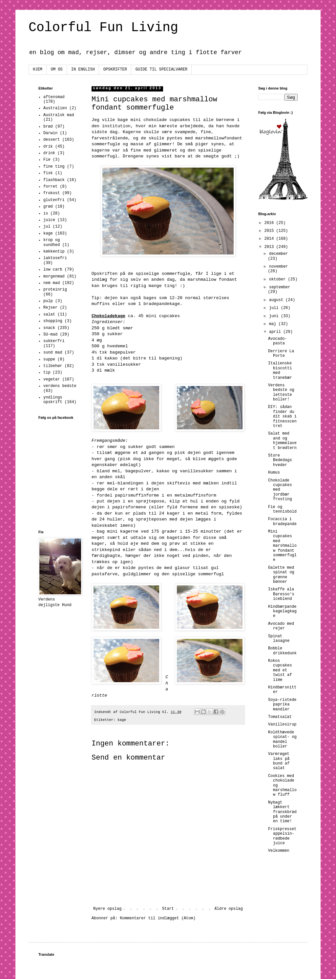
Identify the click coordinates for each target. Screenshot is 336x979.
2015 (270, 231)
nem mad (51, 283)
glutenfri (54, 200)
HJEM (37, 69)
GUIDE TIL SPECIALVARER (161, 69)
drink (49, 153)
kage (121, 720)
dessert (51, 139)
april (276, 332)
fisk (48, 173)
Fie (47, 159)
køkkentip (54, 251)
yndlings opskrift (52, 399)
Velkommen (278, 850)
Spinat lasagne (278, 638)
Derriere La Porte (281, 353)
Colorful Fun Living (103, 27)
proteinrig (55, 289)
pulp (48, 301)
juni (275, 316)
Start (168, 909)
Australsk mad (58, 115)
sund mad (52, 352)
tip (47, 372)
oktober (278, 279)
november (278, 266)
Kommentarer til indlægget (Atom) (157, 918)
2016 (270, 223)
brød (48, 126)
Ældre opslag (229, 909)
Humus (274, 472)
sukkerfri (54, 341)
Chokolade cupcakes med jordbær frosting (280, 490)
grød (48, 206)
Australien (55, 108)
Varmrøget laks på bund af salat (278, 761)
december (278, 254)
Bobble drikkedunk (282, 650)
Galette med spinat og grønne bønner (281, 574)
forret (50, 186)
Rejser (50, 307)
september (279, 287)
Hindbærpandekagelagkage (282, 611)
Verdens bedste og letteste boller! (281, 392)
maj (274, 324)
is (45, 213)
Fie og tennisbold (282, 509)
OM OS (57, 69)
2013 (270, 247)
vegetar (51, 379)
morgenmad (54, 276)
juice (49, 220)
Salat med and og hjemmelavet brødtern (282, 440)
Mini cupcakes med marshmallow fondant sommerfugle (282, 545)
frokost (51, 193)
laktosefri (55, 258)
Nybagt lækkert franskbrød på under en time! (282, 812)
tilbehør (52, 366)
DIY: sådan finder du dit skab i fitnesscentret (282, 416)
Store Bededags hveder (280, 460)
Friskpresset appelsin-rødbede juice (282, 836)
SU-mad (50, 334)
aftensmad (54, 97)
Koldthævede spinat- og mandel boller (282, 739)
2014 (270, 238)
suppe (49, 359)
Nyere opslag (107, 909)
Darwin (50, 133)
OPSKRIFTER (115, 69)
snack (49, 328)
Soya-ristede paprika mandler (282, 705)
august (277, 300)
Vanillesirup (282, 724)
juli (275, 308)
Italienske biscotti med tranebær (280, 370)
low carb (52, 269)
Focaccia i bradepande (282, 521)
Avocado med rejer (281, 626)
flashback (54, 180)
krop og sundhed (51, 242)
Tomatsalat (280, 717)
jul (47, 226)
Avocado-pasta (277, 341)
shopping (52, 321)
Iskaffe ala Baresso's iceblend (281, 594)
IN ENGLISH (83, 69)
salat (49, 314)
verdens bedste (59, 386)
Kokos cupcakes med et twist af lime (280, 670)
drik (48, 146)
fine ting (54, 166)
